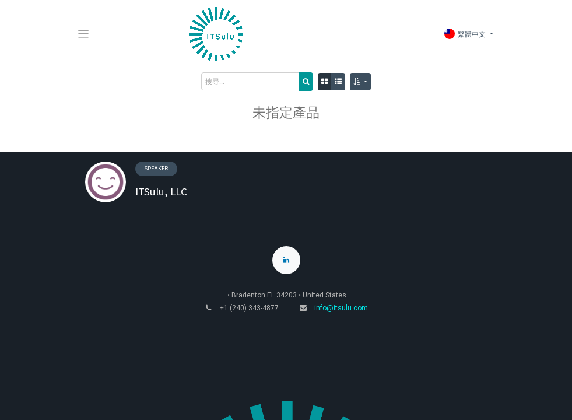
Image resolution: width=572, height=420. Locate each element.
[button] (360, 81)
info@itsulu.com (341, 308)
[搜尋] (306, 81)
